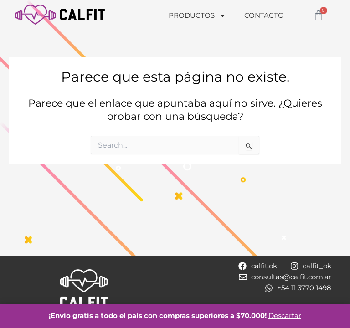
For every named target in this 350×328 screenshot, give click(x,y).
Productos (197, 16)
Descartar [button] (284, 316)
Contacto (264, 15)
